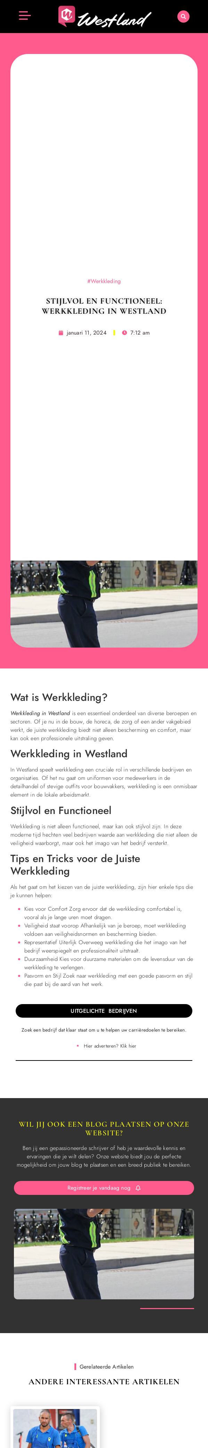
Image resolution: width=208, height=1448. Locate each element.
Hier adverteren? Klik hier (110, 1045)
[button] (183, 16)
